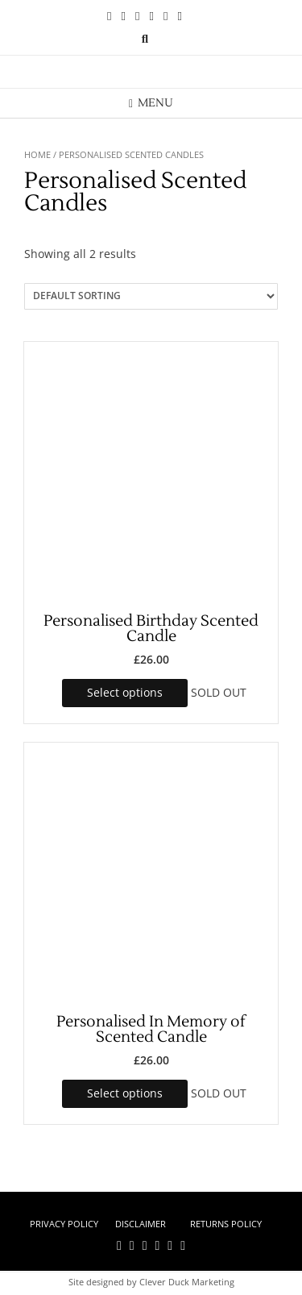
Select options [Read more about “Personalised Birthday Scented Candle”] (125, 692)
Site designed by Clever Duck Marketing (151, 1282)
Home (37, 154)
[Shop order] (151, 296)
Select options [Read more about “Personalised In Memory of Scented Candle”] (125, 1093)
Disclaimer (140, 1224)
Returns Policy (226, 1224)
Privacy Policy (64, 1224)
